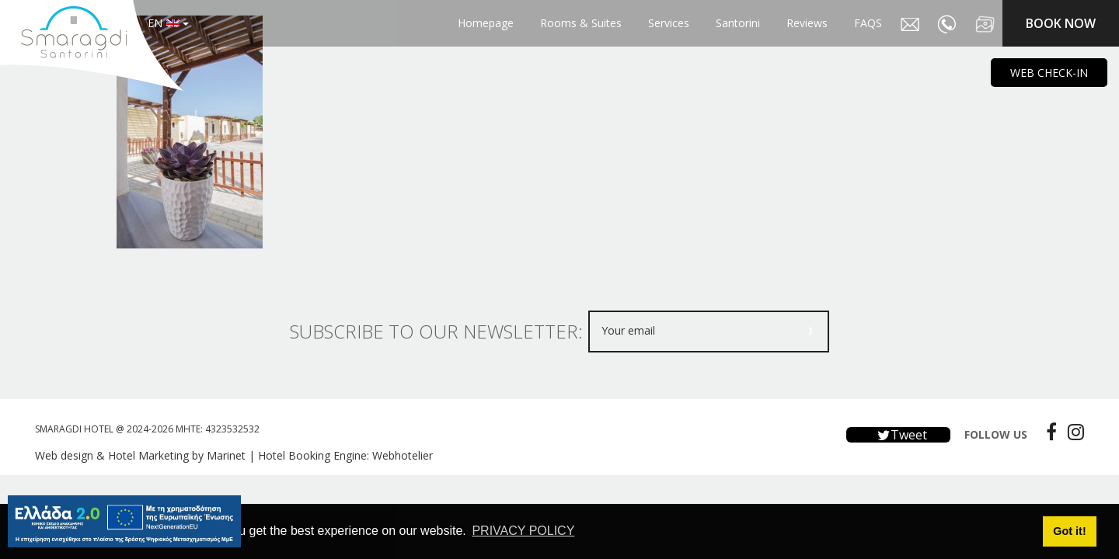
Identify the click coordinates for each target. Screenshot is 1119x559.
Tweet (898, 435)
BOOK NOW (1061, 23)
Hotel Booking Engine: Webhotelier (345, 455)
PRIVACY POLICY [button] (523, 530)
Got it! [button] (1069, 531)
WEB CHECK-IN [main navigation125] (1049, 72)
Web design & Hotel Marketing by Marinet (140, 455)
